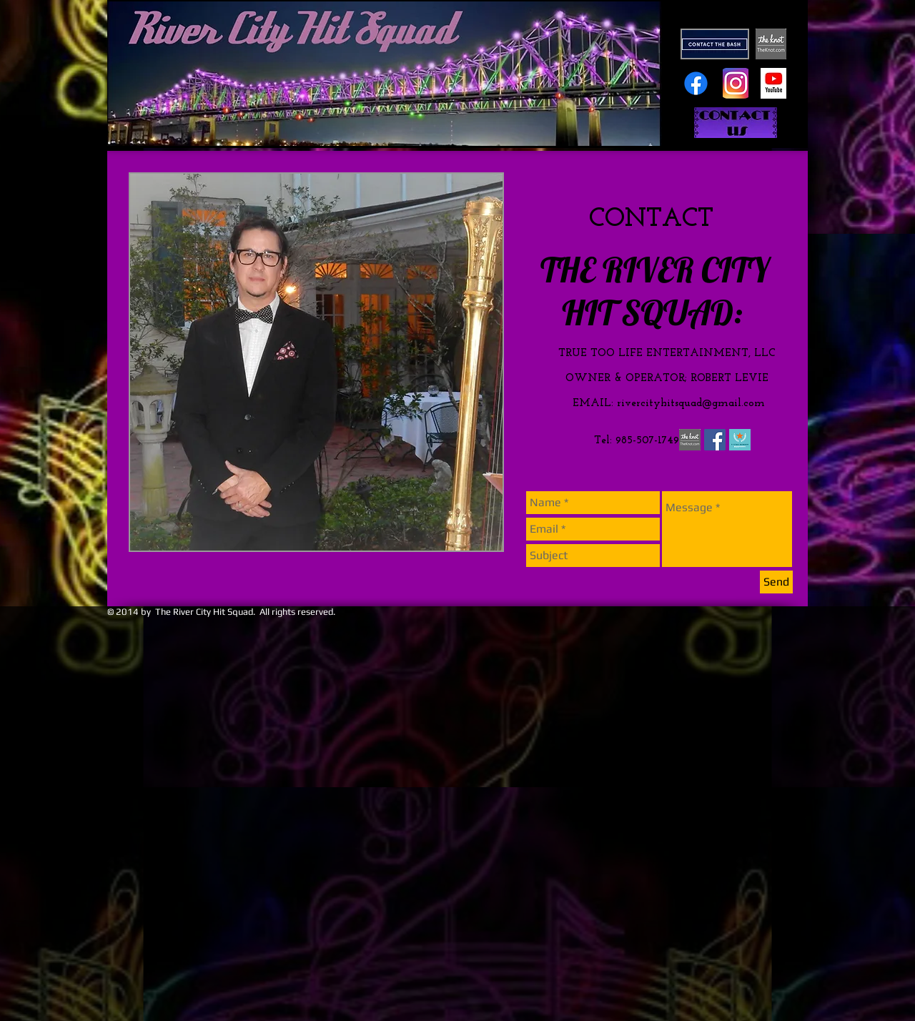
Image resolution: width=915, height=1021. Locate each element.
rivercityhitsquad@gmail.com (691, 403)
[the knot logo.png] (690, 439)
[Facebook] (696, 83)
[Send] (776, 582)
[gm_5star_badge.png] (740, 439)
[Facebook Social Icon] (715, 439)
